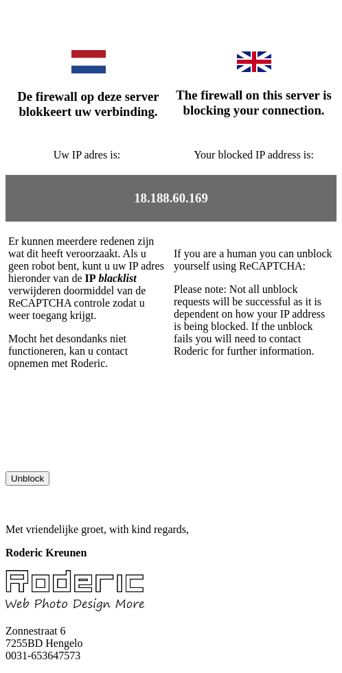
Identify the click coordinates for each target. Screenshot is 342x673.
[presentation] (109, 444)
